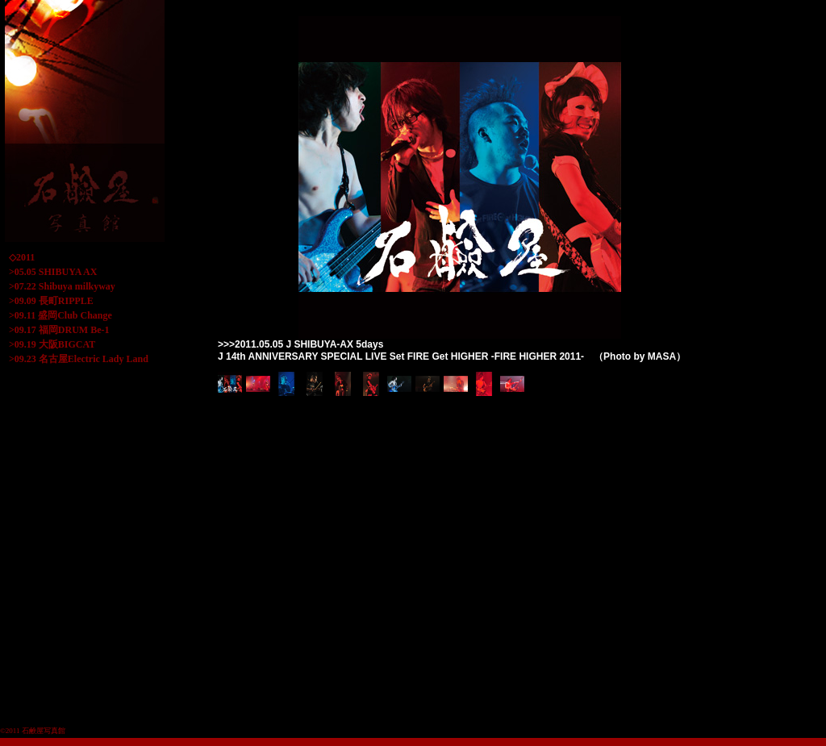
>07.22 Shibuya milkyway (62, 286)
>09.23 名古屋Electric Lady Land (78, 359)
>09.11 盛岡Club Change (60, 315)
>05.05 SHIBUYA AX (53, 271)
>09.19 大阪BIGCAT (52, 344)
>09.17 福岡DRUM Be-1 (59, 329)
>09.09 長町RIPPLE (51, 300)
